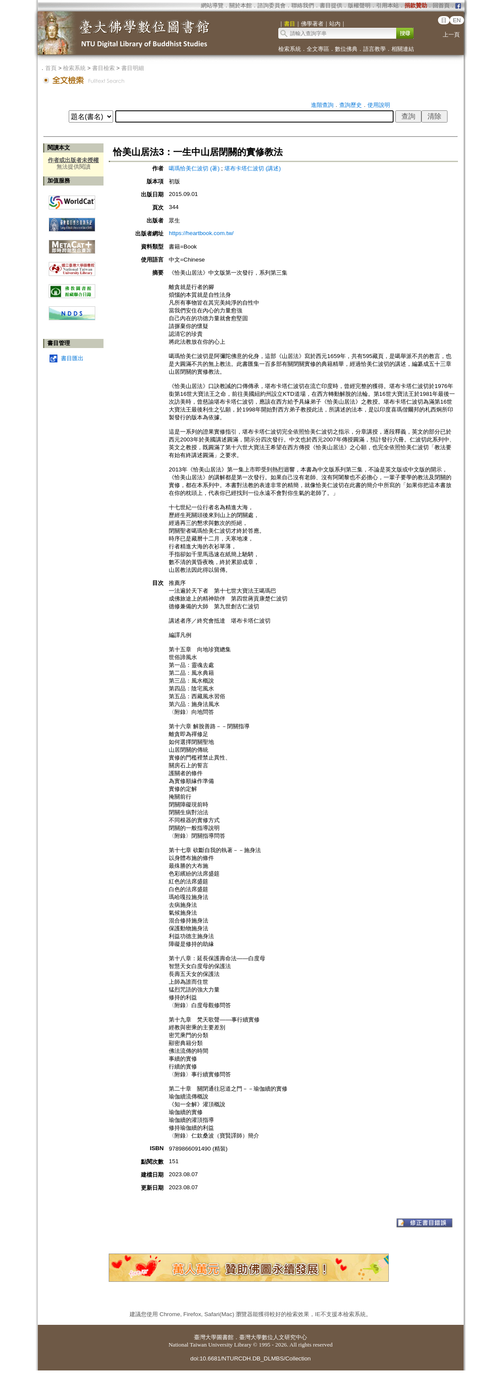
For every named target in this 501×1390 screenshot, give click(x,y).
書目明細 (132, 68)
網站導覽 (212, 5)
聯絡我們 (302, 5)
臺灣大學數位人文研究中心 (273, 1337)
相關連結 (402, 49)
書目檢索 (103, 68)
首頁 (51, 68)
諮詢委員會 (271, 5)
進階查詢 (322, 105)
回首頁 (441, 5)
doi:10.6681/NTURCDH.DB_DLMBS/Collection (250, 1358)
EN (457, 20)
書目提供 (331, 5)
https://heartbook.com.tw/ (201, 233)
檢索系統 (289, 49)
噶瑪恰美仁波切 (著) (194, 168)
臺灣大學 (205, 1337)
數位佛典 (346, 49)
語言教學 (374, 49)
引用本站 (387, 5)
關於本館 (240, 5)
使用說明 (378, 105)
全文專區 (318, 49)
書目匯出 (72, 358)
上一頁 (451, 34)
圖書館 (225, 1337)
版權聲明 (359, 5)
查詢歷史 (350, 105)
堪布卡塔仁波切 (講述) (252, 168)
